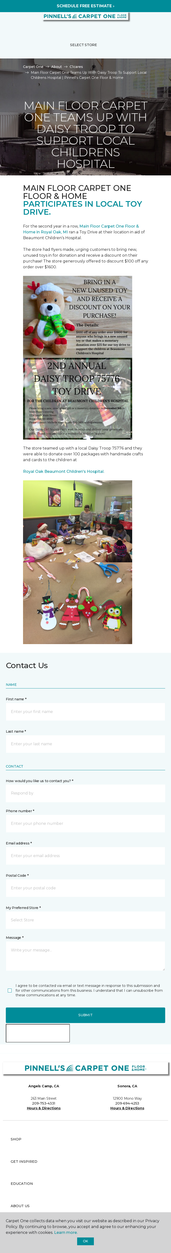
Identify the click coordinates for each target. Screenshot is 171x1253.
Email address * (19, 843)
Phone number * (20, 811)
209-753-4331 (43, 1103)
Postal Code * (17, 875)
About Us (20, 1206)
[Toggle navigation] (7, 22)
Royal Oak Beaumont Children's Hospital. (63, 471)
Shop (16, 1139)
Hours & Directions (44, 1108)
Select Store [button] (83, 45)
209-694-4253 (127, 1103)
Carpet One (33, 67)
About (56, 67)
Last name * (16, 731)
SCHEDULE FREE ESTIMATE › (85, 6)
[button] (152, 22)
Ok (85, 1241)
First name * (16, 699)
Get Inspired (24, 1161)
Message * (14, 937)
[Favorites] (158, 22)
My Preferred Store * (23, 907)
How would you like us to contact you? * (39, 781)
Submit (85, 1015)
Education (22, 1183)
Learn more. (66, 1232)
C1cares (76, 67)
